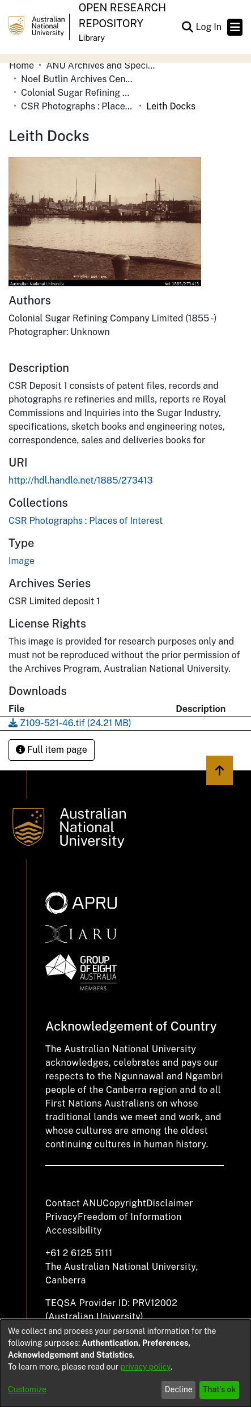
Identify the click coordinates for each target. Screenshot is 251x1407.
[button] (187, 27)
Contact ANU (74, 1203)
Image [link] (21, 561)
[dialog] (125, 1363)
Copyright (124, 1203)
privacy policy (146, 1366)
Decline (179, 1389)
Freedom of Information (129, 1216)
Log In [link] (209, 27)
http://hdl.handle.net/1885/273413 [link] (80, 480)
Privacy (61, 1216)
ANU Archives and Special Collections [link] (102, 65)
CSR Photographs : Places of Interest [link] (77, 106)
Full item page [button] (51, 749)
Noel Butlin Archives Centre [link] (77, 79)
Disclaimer (169, 1203)
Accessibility (73, 1230)
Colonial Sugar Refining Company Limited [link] (77, 92)
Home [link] (21, 65)
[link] (85, 520)
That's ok (219, 1389)
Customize (27, 1389)
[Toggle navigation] (235, 27)
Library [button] (92, 38)
